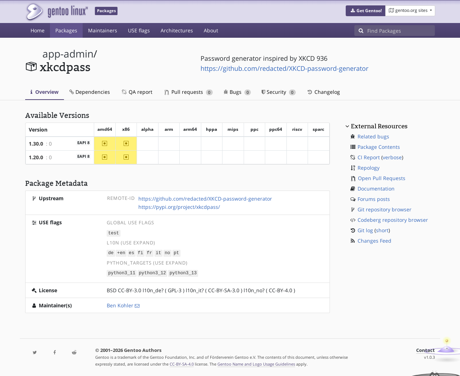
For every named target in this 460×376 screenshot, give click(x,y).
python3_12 (152, 272)
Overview (45, 91)
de (111, 252)
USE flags (139, 30)
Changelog (323, 91)
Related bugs (373, 136)
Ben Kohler (120, 304)
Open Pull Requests (381, 178)
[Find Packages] (401, 30)
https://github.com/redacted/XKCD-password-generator (284, 68)
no (167, 252)
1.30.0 (36, 143)
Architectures (177, 30)
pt (176, 252)
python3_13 (183, 272)
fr (149, 252)
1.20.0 (36, 157)
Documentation (376, 188)
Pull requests (189, 91)
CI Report (369, 157)
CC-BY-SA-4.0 (182, 363)
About (211, 30)
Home (38, 30)
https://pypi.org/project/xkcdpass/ (179, 206)
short (382, 230)
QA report (136, 91)
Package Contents (379, 146)
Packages (66, 30)
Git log (365, 230)
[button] (366, 10)
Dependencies (89, 91)
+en (121, 252)
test (113, 233)
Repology (369, 167)
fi (140, 252)
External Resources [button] (379, 126)
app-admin (67, 53)
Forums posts (374, 199)
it (158, 252)
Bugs (237, 91)
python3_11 (121, 272)
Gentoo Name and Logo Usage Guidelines (256, 363)
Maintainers (102, 30)
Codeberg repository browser (393, 219)
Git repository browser (384, 209)
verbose (392, 157)
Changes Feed (374, 240)
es (131, 252)
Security (279, 91)
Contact (425, 349)
